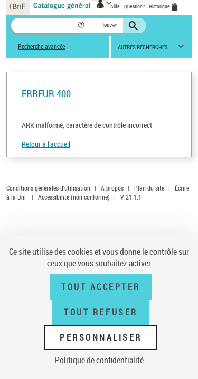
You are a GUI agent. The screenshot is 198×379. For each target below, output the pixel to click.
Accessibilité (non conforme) (74, 197)
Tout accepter (100, 287)
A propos (112, 188)
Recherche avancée (41, 47)
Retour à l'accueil (46, 144)
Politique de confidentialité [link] (99, 360)
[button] (82, 25)
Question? (134, 6)
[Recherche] (44, 25)
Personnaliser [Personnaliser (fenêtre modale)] (101, 337)
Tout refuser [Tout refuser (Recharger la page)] (100, 312)
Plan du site (149, 188)
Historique (160, 6)
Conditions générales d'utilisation (48, 188)
